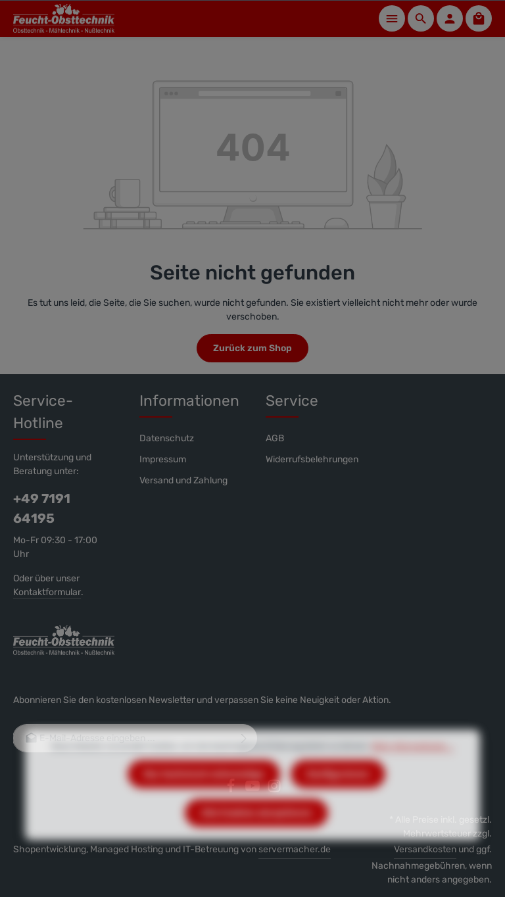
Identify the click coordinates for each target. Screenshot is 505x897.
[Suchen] (421, 18)
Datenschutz (166, 438)
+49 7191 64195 (41, 508)
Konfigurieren (338, 794)
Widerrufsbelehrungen (312, 459)
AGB (275, 438)
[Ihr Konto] (450, 18)
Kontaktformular (47, 592)
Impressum (162, 459)
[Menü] (392, 18)
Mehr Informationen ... (413, 766)
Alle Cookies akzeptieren (256, 833)
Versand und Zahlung (183, 480)
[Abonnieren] (244, 738)
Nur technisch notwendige (204, 794)
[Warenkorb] (479, 18)
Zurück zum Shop (252, 348)
